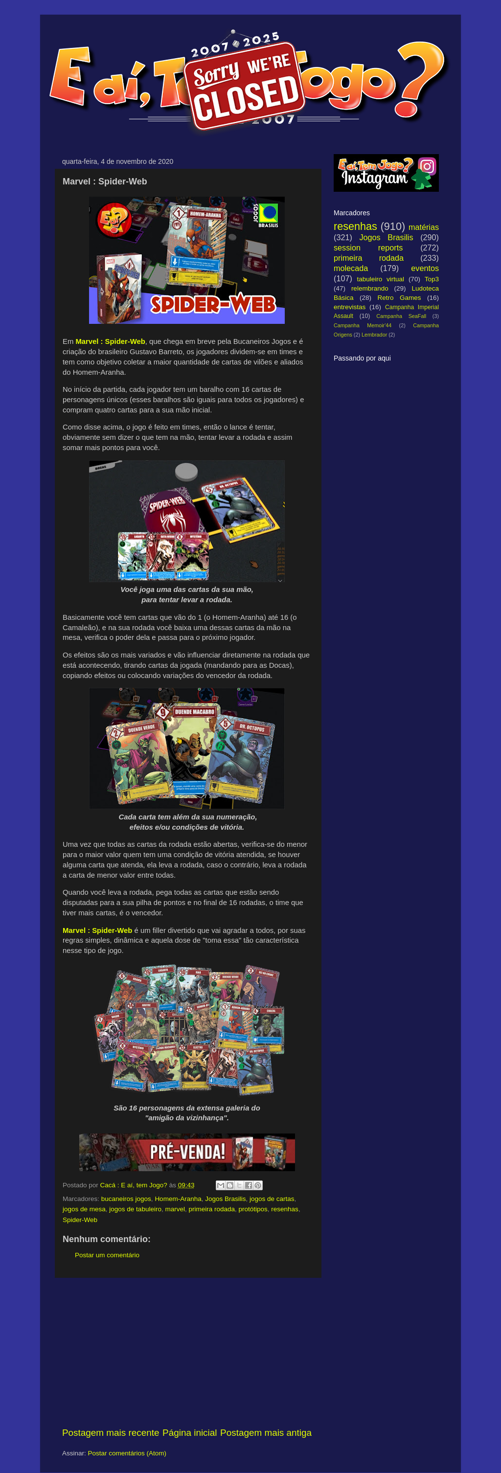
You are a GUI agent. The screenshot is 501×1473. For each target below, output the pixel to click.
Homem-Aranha (178, 1198)
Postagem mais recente (110, 1433)
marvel (175, 1209)
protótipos (253, 1209)
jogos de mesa (84, 1209)
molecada (351, 268)
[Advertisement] (187, 1352)
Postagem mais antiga (266, 1433)
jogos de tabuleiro (135, 1209)
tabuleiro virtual (380, 279)
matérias (424, 227)
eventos (425, 268)
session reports (368, 247)
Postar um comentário (107, 1255)
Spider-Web (80, 1220)
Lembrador (374, 335)
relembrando (369, 288)
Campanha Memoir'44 (362, 325)
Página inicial (189, 1433)
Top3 (432, 279)
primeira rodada (211, 1209)
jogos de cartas (272, 1198)
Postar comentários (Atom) (127, 1453)
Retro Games (399, 297)
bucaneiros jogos (126, 1198)
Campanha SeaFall (401, 316)
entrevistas (349, 307)
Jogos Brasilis (225, 1198)
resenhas (284, 1209)
